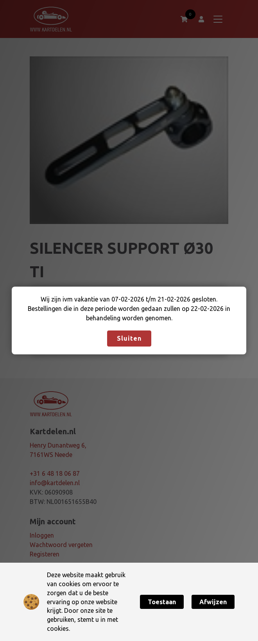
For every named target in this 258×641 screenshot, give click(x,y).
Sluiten (129, 338)
